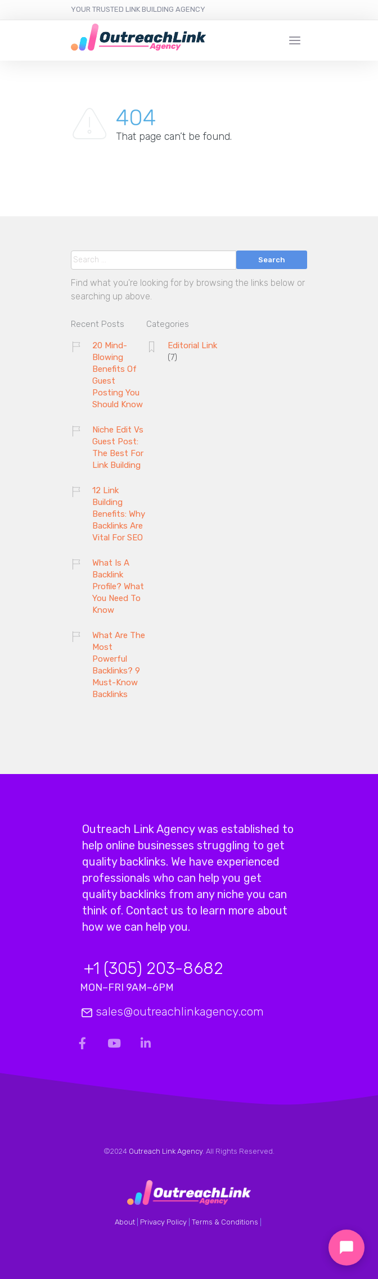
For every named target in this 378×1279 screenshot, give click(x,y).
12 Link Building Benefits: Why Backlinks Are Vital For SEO (118, 514)
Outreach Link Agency (165, 1151)
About (125, 1222)
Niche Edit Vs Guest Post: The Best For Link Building (117, 447)
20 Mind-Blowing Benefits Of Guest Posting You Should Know (117, 374)
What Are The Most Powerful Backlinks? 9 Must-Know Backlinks (118, 664)
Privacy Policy (163, 1222)
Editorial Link (192, 345)
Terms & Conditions (225, 1222)
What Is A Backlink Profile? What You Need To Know (118, 586)
